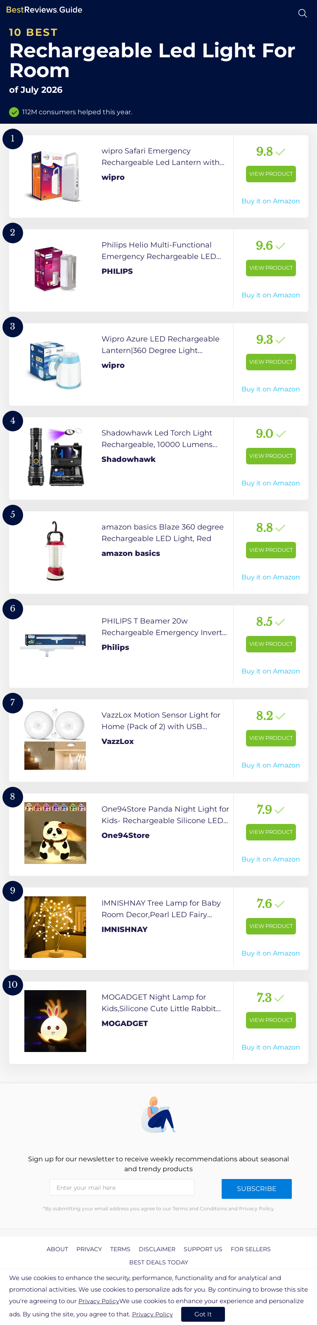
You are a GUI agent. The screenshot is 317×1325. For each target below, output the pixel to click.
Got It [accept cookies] (203, 1314)
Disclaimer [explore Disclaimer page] (157, 1249)
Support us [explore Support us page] (203, 1249)
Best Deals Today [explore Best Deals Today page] (158, 1262)
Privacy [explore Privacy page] (89, 1249)
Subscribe (257, 1189)
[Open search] (302, 13)
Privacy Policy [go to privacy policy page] (98, 1301)
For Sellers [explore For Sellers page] (251, 1249)
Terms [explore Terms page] (120, 1249)
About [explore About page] (57, 1249)
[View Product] (158, 176)
